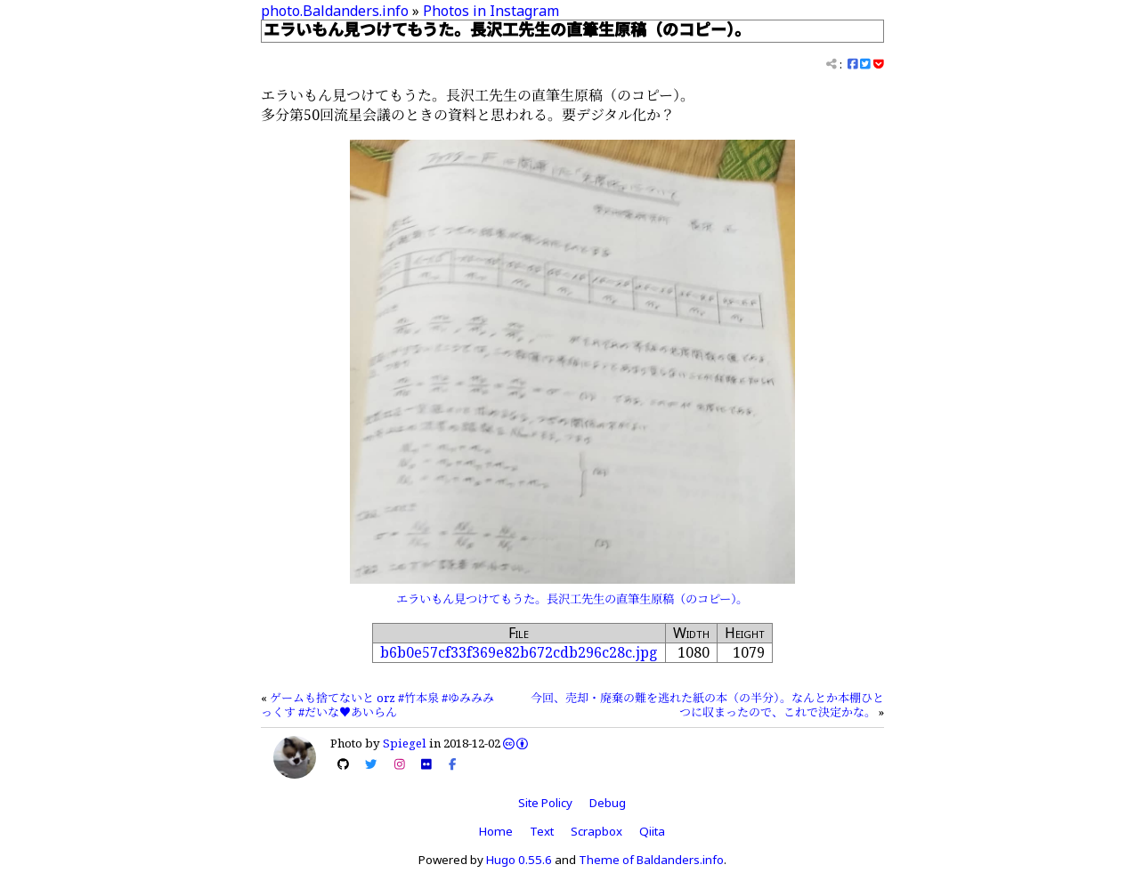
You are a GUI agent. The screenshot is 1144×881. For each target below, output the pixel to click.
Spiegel (404, 743)
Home (496, 831)
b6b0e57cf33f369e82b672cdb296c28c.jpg (519, 652)
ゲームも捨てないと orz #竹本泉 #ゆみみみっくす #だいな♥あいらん (377, 705)
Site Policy (545, 803)
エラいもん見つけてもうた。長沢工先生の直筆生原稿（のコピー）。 (572, 599)
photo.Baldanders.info (335, 10)
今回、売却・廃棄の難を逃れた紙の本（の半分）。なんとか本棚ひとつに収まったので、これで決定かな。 (707, 705)
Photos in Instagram (491, 10)
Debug (607, 803)
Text (542, 831)
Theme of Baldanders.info (651, 860)
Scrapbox (596, 831)
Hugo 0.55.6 (519, 860)
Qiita (652, 831)
